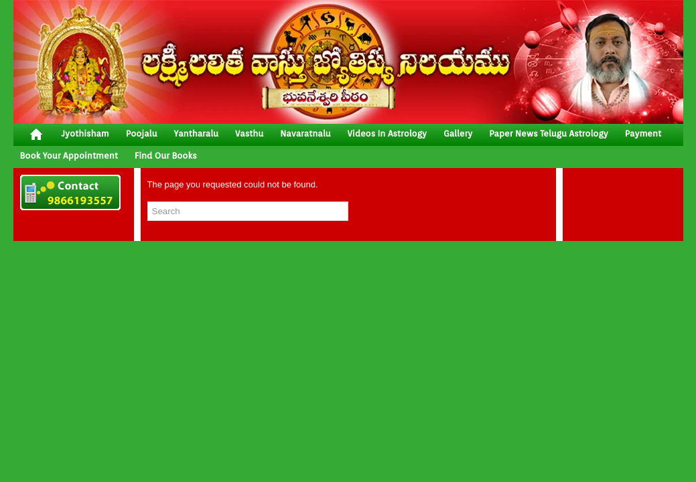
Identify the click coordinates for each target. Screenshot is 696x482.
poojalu (141, 134)
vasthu (249, 134)
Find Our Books (166, 156)
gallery (457, 134)
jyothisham (85, 134)
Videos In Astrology (387, 134)
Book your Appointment (69, 156)
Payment (643, 134)
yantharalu (195, 134)
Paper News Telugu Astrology (548, 134)
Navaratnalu (305, 134)
